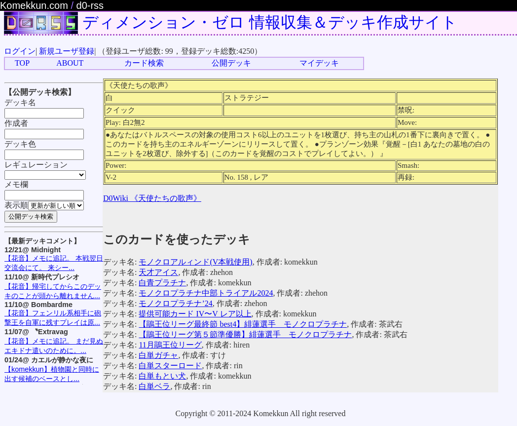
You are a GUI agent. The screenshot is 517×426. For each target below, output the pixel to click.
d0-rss (90, 5)
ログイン (20, 51)
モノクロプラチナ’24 (175, 303)
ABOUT (69, 63)
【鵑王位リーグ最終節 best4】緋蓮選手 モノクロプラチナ (243, 324)
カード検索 (144, 63)
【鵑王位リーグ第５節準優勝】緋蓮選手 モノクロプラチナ (245, 334)
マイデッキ (319, 63)
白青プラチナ (162, 282)
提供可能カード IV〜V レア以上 (195, 314)
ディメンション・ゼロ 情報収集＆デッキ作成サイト (269, 22)
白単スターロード (170, 365)
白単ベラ (154, 386)
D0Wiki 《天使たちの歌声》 (152, 198)
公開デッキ (231, 63)
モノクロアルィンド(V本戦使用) (195, 262)
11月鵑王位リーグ (170, 345)
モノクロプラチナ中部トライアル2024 (206, 293)
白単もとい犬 (162, 376)
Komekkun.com (34, 5)
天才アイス (158, 272)
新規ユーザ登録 (66, 51)
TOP (22, 63)
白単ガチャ (158, 355)
